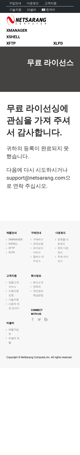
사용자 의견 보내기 (14, 306)
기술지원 (14, 299)
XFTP (12, 248)
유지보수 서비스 (38, 250)
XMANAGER (14, 239)
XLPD (12, 252)
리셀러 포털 (14, 340)
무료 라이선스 (63, 258)
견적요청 (38, 243)
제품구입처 (14, 331)
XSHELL (13, 243)
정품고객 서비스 (14, 284)
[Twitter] (39, 319)
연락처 (37, 286)
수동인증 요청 (14, 293)
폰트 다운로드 (63, 250)
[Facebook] (32, 319)
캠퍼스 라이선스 (38, 258)
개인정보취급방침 (38, 293)
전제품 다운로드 (63, 241)
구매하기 (38, 239)
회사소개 (38, 282)
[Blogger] (46, 319)
